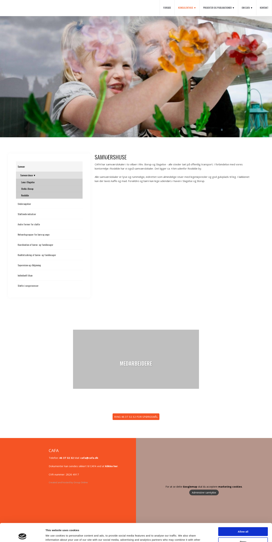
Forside (167, 7)
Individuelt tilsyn (25, 275)
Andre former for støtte (29, 224)
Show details (53, 535)
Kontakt (264, 7)
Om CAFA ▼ (247, 7)
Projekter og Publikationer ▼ (219, 7)
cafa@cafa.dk (89, 457)
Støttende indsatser (27, 214)
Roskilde (25, 195)
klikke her (111, 466)
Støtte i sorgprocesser (28, 285)
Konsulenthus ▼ (187, 7)
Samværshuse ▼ (28, 175)
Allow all (243, 513)
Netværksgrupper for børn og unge (33, 234)
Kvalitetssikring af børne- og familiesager (37, 255)
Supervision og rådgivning (29, 265)
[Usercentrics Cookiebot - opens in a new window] (22, 535)
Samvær (21, 166)
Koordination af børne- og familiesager (35, 244)
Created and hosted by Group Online (68, 482)
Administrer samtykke (204, 492)
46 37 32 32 (66, 457)
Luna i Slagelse (28, 182)
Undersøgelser (24, 204)
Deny (243, 523)
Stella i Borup (27, 188)
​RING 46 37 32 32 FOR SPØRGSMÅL (136, 416)
